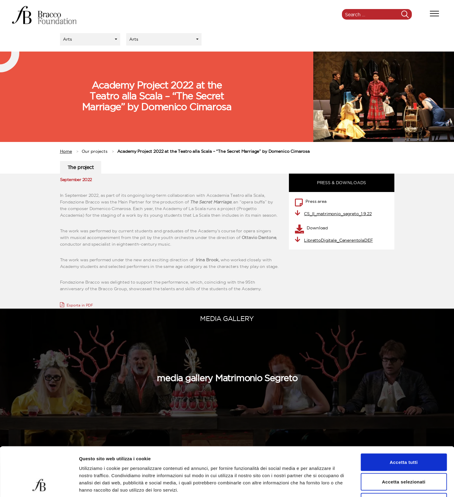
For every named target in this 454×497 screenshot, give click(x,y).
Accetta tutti (404, 417)
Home (66, 151)
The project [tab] (80, 167)
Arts (67, 39)
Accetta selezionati (404, 437)
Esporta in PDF (76, 304)
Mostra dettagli (317, 485)
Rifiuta (403, 457)
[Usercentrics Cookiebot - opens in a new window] (39, 485)
